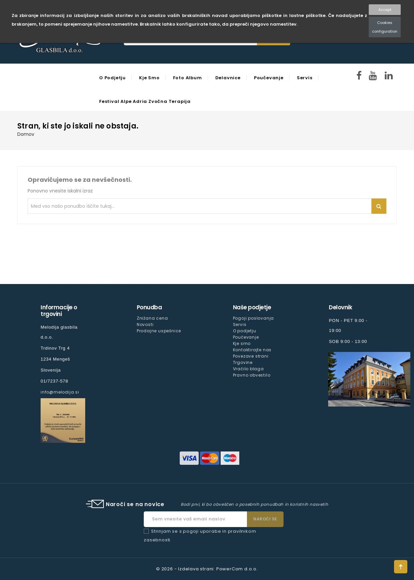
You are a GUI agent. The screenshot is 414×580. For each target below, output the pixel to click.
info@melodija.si (60, 392)
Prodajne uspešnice (159, 331)
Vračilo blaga (248, 369)
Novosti (145, 324)
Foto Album (187, 78)
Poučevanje (269, 78)
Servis (304, 78)
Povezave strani (251, 356)
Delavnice (228, 78)
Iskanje (378, 206)
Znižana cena (152, 318)
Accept (384, 9)
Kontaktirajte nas (252, 350)
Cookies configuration (384, 27)
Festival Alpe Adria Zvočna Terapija (145, 101)
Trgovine (243, 362)
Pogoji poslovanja (253, 318)
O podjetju (112, 78)
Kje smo (149, 78)
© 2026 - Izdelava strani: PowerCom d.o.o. (207, 569)
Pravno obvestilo (252, 375)
